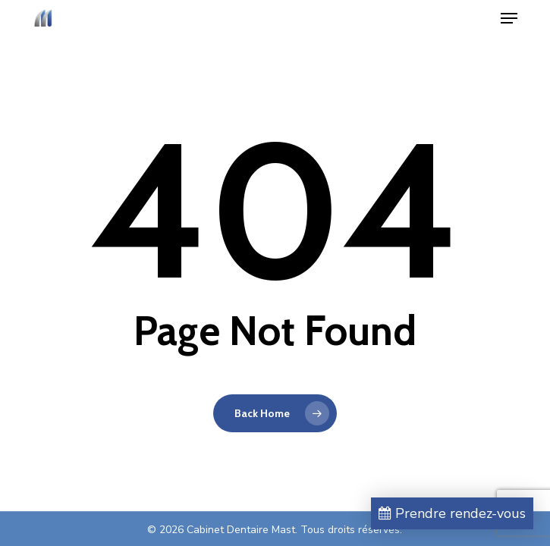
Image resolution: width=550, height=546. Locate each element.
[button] (509, 18)
